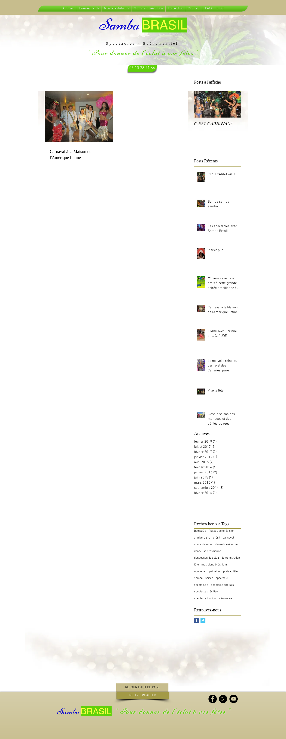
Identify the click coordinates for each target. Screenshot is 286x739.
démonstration (230, 558)
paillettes (215, 571)
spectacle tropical (205, 598)
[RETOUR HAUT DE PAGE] (142, 687)
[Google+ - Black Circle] (223, 699)
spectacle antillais (222, 585)
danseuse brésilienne (207, 551)
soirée (209, 578)
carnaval (228, 538)
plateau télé (230, 571)
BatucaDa (200, 531)
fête (196, 565)
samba (198, 578)
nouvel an (200, 571)
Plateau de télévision (221, 531)
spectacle (222, 578)
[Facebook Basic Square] (196, 620)
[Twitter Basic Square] (202, 620)
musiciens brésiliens (214, 565)
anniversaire (202, 538)
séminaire (225, 598)
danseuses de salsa (206, 558)
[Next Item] (234, 104)
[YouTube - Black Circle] (233, 699)
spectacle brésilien (206, 591)
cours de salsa (203, 544)
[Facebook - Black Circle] (212, 699)
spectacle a (201, 585)
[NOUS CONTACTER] (142, 695)
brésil (216, 538)
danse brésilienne (226, 544)
